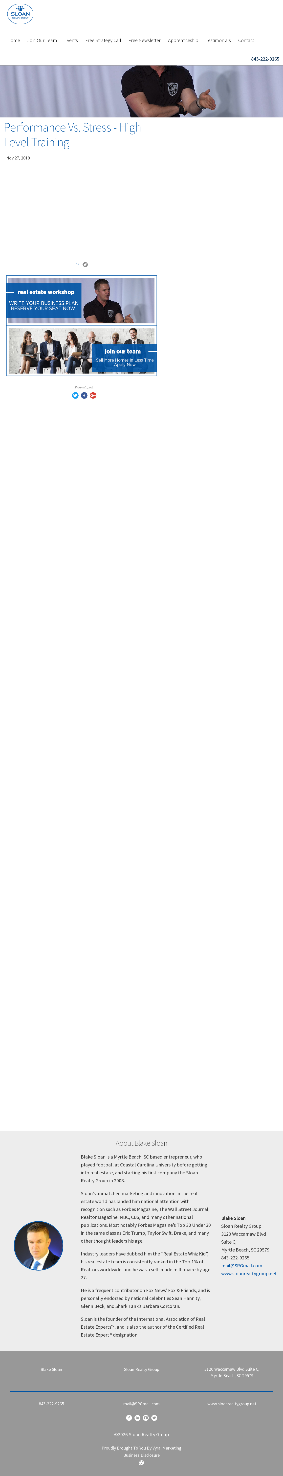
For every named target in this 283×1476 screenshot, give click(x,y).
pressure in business (197, 984)
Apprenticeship (183, 40)
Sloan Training (191, 620)
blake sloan (187, 880)
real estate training (196, 683)
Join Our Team (42, 40)
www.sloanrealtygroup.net (249, 1273)
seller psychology (194, 870)
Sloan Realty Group (196, 963)
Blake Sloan (188, 610)
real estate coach (194, 973)
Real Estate (188, 652)
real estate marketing (198, 838)
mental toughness (195, 1036)
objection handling (195, 942)
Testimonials (218, 40)
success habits (191, 1046)
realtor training (192, 745)
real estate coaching (197, 693)
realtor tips (187, 818)
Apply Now (222, 219)
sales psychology (194, 786)
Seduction (186, 558)
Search (262, 142)
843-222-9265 (265, 59)
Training (184, 496)
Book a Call (221, 380)
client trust (187, 714)
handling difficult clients (201, 921)
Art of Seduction (193, 568)
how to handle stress (198, 1056)
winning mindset (193, 1119)
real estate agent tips (198, 901)
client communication (199, 911)
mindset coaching (194, 1108)
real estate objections (198, 724)
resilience (186, 1088)
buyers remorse (192, 579)
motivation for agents (199, 1098)
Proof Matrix (189, 703)
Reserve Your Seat (222, 460)
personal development (199, 1005)
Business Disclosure (141, 1455)
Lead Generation (193, 537)
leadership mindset (196, 1015)
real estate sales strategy (202, 797)
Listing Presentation (197, 517)
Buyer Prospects (193, 527)
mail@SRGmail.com (241, 1265)
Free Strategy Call (103, 40)
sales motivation (193, 994)
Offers (182, 631)
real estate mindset (196, 953)
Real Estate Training (197, 662)
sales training (190, 735)
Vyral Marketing (166, 1448)
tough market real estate (202, 1067)
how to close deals (195, 807)
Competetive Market (197, 641)
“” (77, 265)
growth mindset (193, 1025)
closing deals (189, 755)
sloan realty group (195, 890)
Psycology (186, 600)
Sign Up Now (222, 299)
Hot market (188, 589)
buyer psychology (194, 859)
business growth (193, 1077)
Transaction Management (203, 548)
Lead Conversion (193, 506)
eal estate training (195, 776)
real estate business (197, 766)
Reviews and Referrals (199, 672)
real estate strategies (198, 932)
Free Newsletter (145, 40)
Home (13, 40)
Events (71, 40)
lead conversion (192, 849)
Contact (246, 40)
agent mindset (191, 828)
